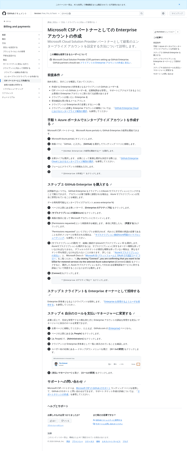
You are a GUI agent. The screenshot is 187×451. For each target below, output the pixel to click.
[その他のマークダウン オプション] (178, 32)
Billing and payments (17, 26)
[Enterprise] (114, 328)
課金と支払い (53, 22)
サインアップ (177, 13)
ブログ (125, 441)
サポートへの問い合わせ (67, 381)
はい (53, 420)
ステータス (89, 441)
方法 (63, 22)
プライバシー (77, 441)
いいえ (65, 420)
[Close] (180, 4)
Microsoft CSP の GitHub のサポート (93, 388)
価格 (98, 441)
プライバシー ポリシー (56, 425)
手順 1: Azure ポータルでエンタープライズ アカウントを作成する (93, 122)
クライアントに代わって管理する (81, 22)
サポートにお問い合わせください (108, 424)
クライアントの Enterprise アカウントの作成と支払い (105, 62)
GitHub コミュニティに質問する (107, 420)
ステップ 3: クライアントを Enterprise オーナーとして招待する (94, 292)
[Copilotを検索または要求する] (102, 13)
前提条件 (55, 75)
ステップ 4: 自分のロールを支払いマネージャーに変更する (91, 313)
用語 (68, 441)
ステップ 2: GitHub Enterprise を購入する (80, 184)
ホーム (7, 21)
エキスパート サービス (111, 441)
